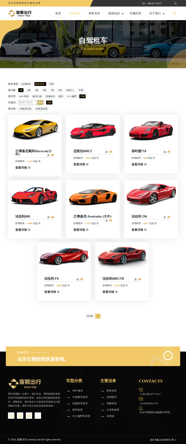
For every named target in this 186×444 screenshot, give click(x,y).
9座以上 (70, 90)
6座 (44, 90)
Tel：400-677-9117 (152, 3)
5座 (36, 90)
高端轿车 (50, 96)
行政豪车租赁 (80, 397)
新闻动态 (114, 13)
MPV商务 (24, 96)
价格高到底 (25, 108)
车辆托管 (135, 13)
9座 (60, 90)
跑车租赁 (77, 409)
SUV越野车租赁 (81, 416)
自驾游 (110, 416)
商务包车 (94, 13)
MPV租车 (77, 390)
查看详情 (23, 167)
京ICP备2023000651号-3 (163, 440)
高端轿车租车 (80, 403)
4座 (29, 90)
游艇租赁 (112, 403)
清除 (49, 102)
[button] (174, 13)
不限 (51, 84)
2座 (21, 90)
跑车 (61, 96)
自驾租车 (75, 13)
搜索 (40, 102)
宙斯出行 (22, 439)
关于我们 (155, 13)
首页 (58, 13)
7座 (52, 90)
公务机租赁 (113, 409)
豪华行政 (37, 96)
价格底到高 (42, 108)
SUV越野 (71, 96)
